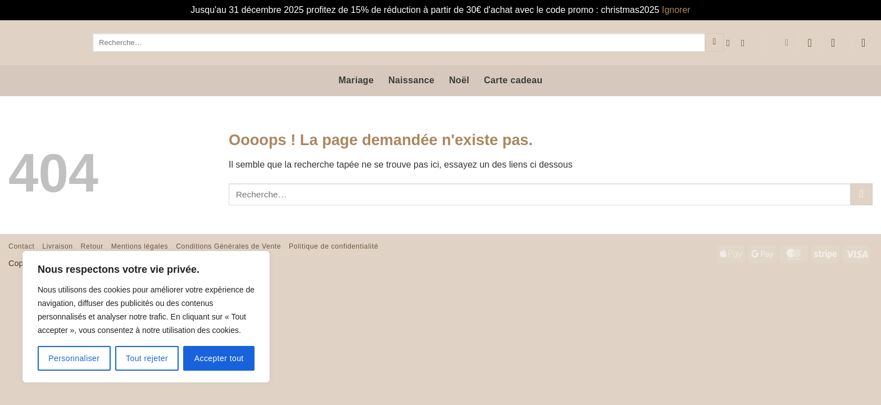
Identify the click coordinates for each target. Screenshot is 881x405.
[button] (836, 42)
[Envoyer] (714, 42)
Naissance (411, 80)
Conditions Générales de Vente (228, 246)
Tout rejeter (147, 358)
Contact (21, 246)
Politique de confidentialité (333, 246)
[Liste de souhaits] (809, 42)
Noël (459, 80)
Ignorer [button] (676, 10)
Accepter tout (219, 358)
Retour (92, 246)
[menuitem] (780, 43)
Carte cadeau (513, 80)
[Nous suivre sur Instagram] (745, 43)
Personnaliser (73, 358)
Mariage (356, 80)
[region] (146, 316)
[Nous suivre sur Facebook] (730, 43)
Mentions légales (140, 246)
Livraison (57, 246)
